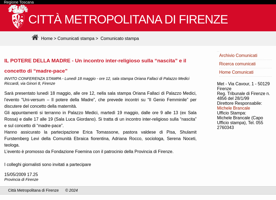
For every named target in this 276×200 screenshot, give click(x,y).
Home (41, 38)
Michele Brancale (233, 108)
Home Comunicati (236, 72)
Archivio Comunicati (238, 55)
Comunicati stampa (75, 38)
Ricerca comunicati (237, 64)
